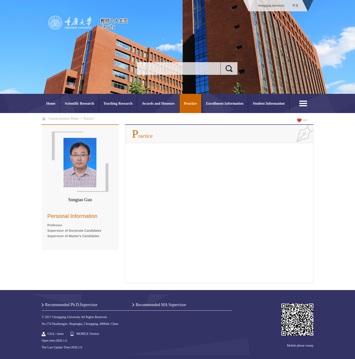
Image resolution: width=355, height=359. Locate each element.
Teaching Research (117, 103)
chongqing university (271, 5)
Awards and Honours (158, 103)
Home (50, 103)
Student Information (269, 103)
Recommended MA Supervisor (161, 304)
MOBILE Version (88, 333)
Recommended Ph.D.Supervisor (71, 304)
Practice (190, 103)
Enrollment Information (224, 103)
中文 (295, 5)
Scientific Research (79, 103)
